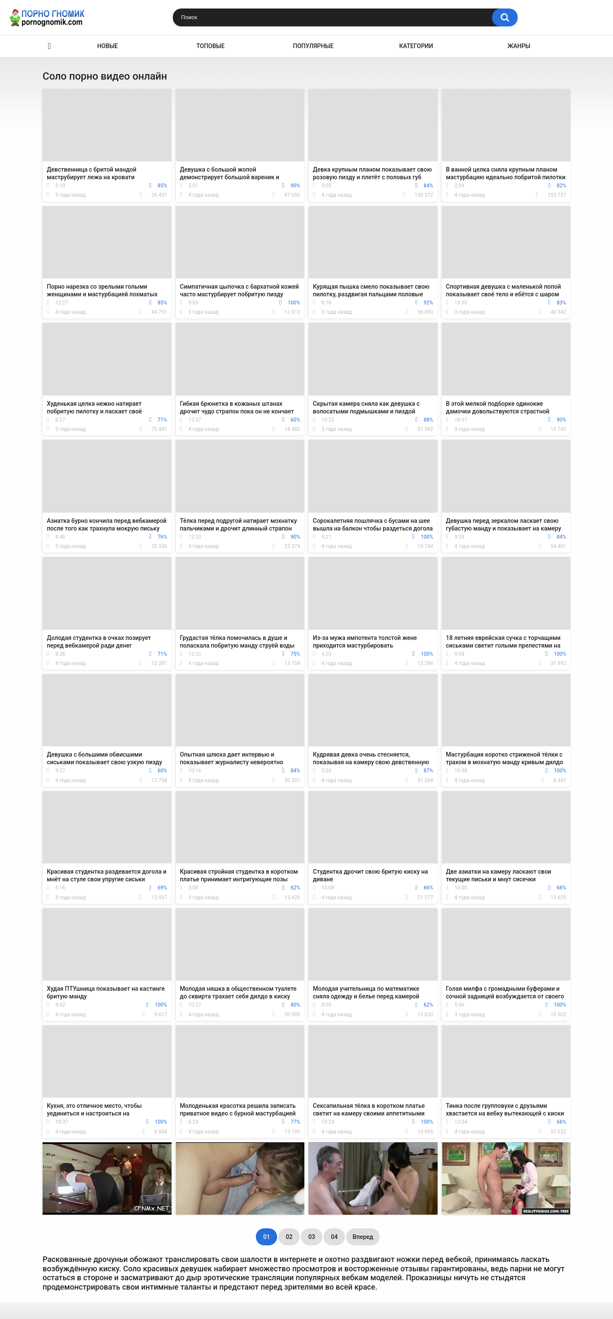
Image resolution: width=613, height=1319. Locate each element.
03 (311, 1236)
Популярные (313, 46)
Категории (416, 46)
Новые (107, 46)
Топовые (210, 46)
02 (289, 1236)
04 (334, 1236)
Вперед (362, 1236)
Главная (49, 46)
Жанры (518, 46)
